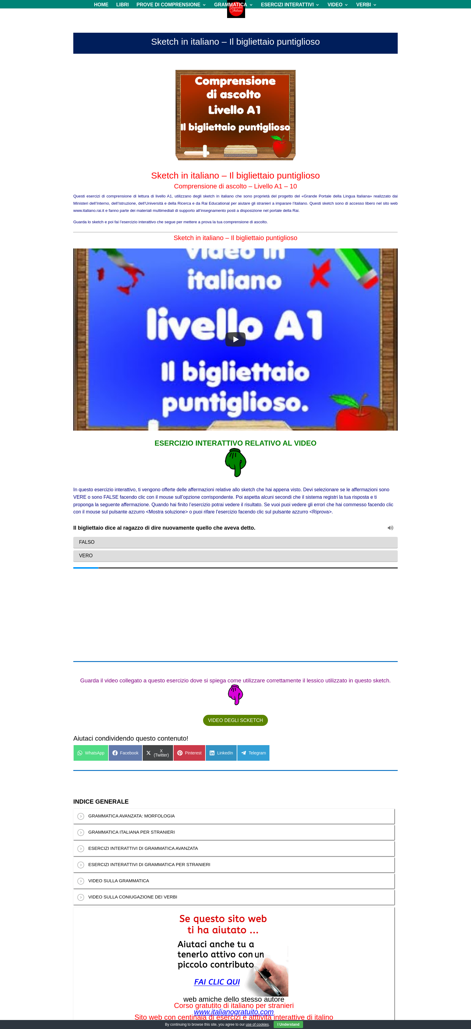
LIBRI (122, 5)
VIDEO (334, 5)
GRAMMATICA (230, 5)
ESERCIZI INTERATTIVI (287, 5)
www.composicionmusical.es (234, 956)
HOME (101, 5)
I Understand (288, 1024)
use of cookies (257, 1024)
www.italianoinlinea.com (234, 944)
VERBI (363, 5)
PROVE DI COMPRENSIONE (168, 5)
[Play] (235, 339)
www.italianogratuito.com (234, 932)
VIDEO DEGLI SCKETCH (235, 641)
